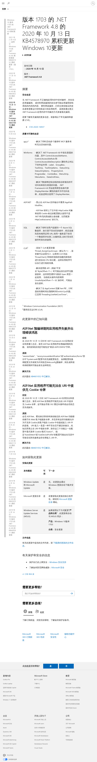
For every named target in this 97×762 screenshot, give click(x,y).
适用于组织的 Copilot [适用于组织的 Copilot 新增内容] (9, 688)
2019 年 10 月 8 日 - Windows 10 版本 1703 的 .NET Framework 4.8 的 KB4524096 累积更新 (12, 347)
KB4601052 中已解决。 (41, 376)
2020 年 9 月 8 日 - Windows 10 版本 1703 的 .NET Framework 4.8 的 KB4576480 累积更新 (12, 144)
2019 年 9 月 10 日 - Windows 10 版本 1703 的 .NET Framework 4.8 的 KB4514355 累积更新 (12, 406)
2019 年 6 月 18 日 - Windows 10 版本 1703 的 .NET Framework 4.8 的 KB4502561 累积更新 (12, 493)
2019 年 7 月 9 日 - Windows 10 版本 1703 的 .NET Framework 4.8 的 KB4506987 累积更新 (12, 464)
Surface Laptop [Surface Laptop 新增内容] (7, 683)
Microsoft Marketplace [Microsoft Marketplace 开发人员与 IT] (41, 736)
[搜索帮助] (9, 3)
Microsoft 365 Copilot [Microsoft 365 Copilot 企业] (9, 744)
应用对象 (27, 55)
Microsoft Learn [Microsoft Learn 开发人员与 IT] (39, 724)
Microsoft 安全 (57, 567)
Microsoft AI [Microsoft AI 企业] (6, 719)
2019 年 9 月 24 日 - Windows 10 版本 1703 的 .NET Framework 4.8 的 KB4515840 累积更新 (12, 377)
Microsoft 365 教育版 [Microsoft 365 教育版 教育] (72, 692)
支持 (4, 9)
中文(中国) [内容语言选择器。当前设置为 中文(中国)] (10, 755)
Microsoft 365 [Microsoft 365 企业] (7, 736)
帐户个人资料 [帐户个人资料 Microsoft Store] (38, 679)
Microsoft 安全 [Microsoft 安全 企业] (7, 724)
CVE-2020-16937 (36, 127)
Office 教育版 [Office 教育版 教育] (70, 696)
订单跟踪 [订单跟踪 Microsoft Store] (37, 688)
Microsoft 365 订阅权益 (27, 637)
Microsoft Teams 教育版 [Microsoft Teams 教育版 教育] (73, 688)
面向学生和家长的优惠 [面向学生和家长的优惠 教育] (73, 704)
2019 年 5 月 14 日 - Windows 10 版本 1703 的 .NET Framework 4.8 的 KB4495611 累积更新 (12, 522)
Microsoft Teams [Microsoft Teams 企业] (8, 748)
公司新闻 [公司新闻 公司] (68, 728)
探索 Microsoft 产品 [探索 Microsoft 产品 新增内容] (9, 696)
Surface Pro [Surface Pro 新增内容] (6, 679)
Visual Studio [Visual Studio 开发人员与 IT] (38, 748)
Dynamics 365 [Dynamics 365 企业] (7, 732)
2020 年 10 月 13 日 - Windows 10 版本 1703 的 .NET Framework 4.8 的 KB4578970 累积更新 (12, 115)
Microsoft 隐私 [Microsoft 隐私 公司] (70, 732)
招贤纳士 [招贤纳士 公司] (68, 719)
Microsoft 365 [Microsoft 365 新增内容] (7, 692)
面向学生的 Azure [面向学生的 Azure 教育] (71, 708)
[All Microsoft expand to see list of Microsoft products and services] (3, 3)
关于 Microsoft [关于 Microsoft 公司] (70, 724)
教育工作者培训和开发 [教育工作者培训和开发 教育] (73, 700)
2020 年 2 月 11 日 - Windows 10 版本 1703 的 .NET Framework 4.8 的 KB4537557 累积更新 (12, 260)
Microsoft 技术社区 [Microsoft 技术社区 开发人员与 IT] (40, 732)
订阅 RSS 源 (29, 574)
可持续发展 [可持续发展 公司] (69, 740)
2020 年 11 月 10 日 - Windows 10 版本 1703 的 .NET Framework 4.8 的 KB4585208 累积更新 (12, 85)
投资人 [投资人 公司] (68, 736)
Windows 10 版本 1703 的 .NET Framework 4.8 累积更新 (11, 27)
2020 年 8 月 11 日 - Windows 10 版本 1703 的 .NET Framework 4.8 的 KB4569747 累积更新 (12, 173)
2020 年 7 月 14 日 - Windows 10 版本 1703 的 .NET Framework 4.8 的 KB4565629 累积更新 (12, 202)
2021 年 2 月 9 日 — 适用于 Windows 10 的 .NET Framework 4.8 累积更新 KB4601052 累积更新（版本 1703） (12, 53)
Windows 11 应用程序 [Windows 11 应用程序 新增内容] (9, 700)
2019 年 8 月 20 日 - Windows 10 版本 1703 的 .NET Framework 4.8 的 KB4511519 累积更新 (12, 435)
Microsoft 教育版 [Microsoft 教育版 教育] (71, 679)
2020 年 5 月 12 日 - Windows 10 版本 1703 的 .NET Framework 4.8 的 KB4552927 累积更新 (12, 231)
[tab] (28, 612)
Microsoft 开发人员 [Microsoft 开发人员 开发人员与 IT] (40, 719)
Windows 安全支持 (57, 562)
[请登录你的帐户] (93, 3)
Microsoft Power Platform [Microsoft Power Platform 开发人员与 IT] (42, 740)
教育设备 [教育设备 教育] (68, 683)
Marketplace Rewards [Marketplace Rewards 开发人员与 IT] (41, 744)
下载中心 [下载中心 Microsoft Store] (37, 683)
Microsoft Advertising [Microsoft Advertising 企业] (9, 740)
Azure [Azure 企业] (5, 728)
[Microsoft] (48, 1)
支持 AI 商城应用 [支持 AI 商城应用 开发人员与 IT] (39, 728)
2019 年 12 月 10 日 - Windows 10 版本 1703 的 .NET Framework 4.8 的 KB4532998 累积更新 (12, 318)
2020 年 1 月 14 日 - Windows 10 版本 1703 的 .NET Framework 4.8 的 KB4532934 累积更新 (12, 289)
